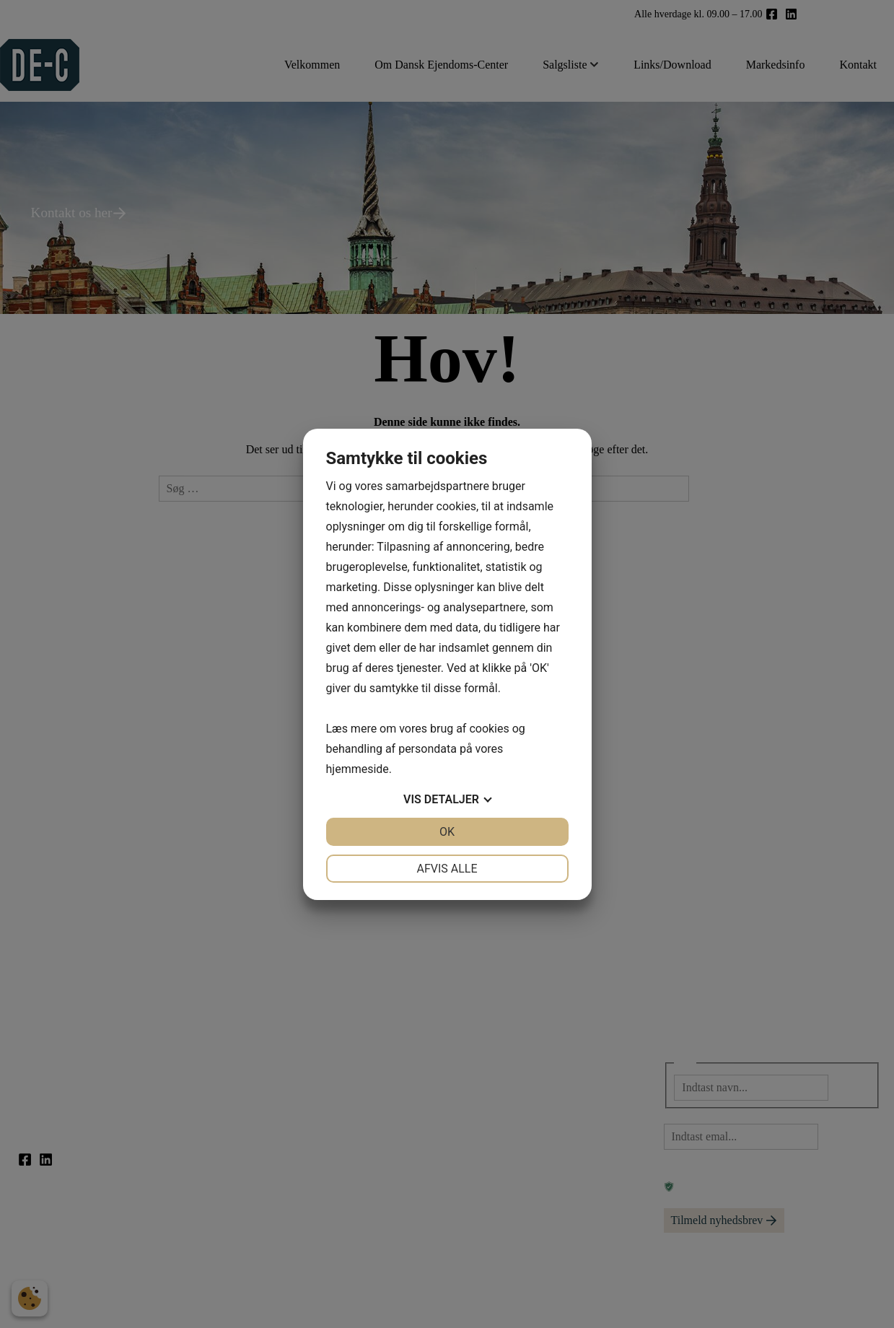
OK (447, 832)
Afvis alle (446, 868)
